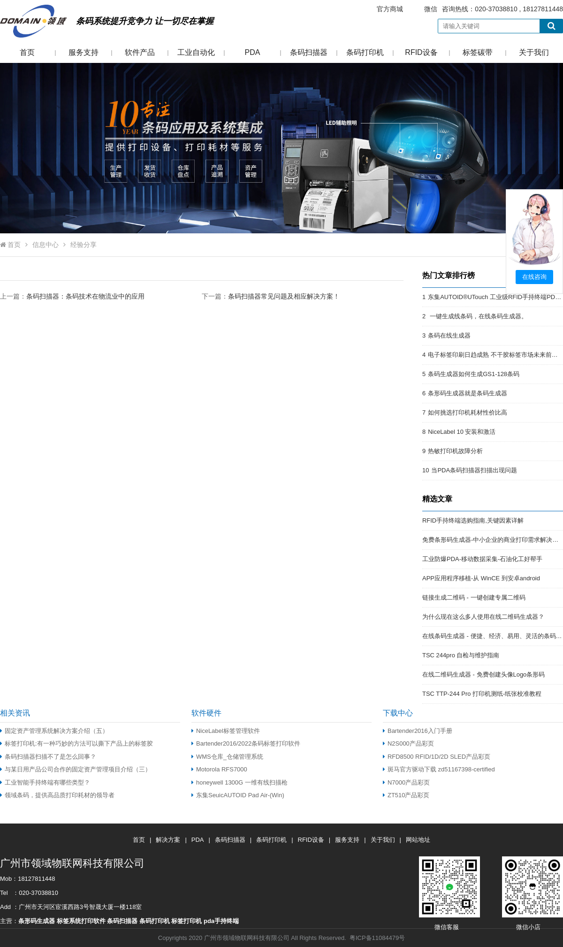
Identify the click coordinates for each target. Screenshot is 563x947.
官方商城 (390, 9)
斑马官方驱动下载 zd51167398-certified (439, 769)
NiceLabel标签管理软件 (225, 730)
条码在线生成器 (449, 335)
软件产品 (140, 52)
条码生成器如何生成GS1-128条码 (473, 373)
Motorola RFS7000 (219, 769)
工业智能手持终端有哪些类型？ (45, 782)
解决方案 (168, 839)
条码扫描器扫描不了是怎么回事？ (48, 756)
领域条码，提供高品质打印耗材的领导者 (57, 795)
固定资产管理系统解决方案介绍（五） (54, 730)
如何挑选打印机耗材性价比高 (467, 412)
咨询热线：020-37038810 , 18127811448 (464, 9)
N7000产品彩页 (406, 782)
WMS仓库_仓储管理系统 (227, 756)
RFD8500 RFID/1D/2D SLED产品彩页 (436, 756)
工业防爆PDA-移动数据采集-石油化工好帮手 (482, 558)
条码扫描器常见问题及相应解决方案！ (284, 296)
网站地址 (418, 839)
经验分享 (83, 244)
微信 (430, 9)
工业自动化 (196, 52)
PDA (252, 52)
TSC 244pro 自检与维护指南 (460, 655)
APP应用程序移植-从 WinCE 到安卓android (481, 578)
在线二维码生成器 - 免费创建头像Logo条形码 (483, 674)
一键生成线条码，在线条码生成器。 (477, 316)
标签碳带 (478, 52)
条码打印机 (365, 52)
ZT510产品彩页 (406, 795)
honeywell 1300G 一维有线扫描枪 (239, 782)
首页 (27, 52)
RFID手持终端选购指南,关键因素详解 (473, 520)
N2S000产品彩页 (408, 743)
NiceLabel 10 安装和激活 (461, 431)
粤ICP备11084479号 (377, 937)
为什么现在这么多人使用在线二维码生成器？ (483, 616)
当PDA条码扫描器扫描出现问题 (474, 470)
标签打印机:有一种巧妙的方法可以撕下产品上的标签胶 (76, 743)
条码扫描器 (308, 52)
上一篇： (72, 296)
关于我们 (534, 52)
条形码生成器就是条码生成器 (467, 393)
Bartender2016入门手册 (417, 730)
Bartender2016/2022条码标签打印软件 (245, 743)
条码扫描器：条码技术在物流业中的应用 (85, 296)
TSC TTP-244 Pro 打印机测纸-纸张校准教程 (481, 693)
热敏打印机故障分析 (455, 450)
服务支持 (83, 52)
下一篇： (271, 296)
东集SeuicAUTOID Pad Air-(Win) (237, 795)
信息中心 (45, 244)
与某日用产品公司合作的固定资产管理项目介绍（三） (75, 769)
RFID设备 (421, 52)
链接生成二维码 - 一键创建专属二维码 (473, 597)
